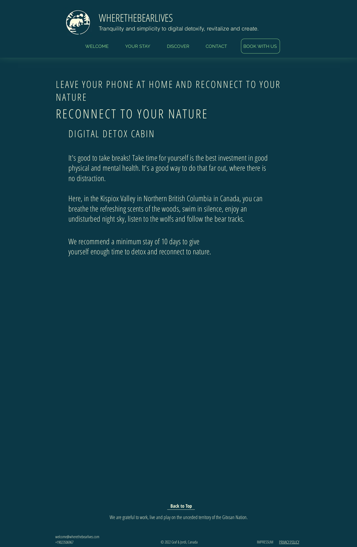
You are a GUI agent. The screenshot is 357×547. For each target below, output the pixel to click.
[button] (138, 46)
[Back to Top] (181, 506)
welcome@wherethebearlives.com (77, 536)
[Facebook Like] (253, 266)
